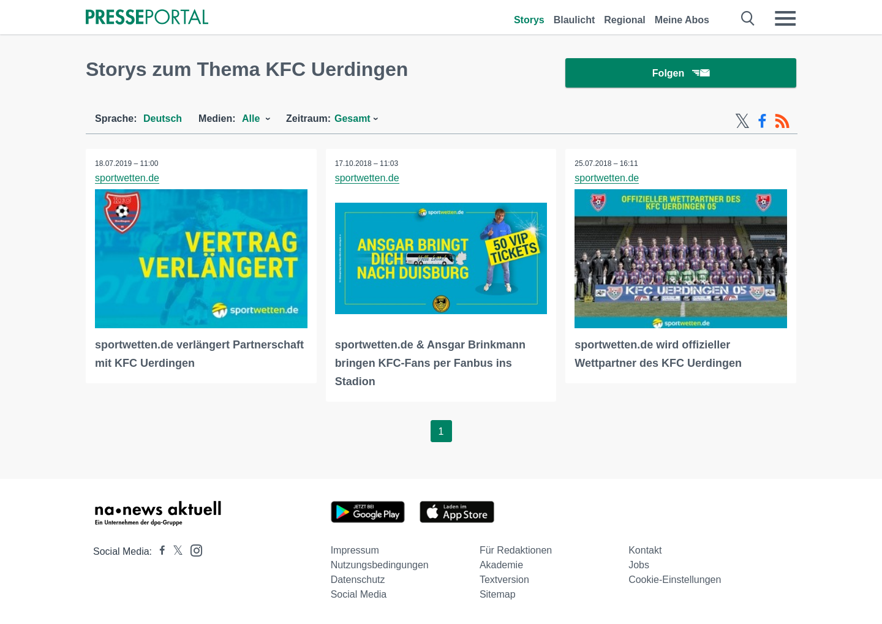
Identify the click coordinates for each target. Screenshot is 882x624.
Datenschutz (358, 579)
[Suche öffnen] (748, 18)
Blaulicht (574, 20)
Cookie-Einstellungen (674, 579)
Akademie (501, 565)
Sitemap (498, 594)
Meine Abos (682, 20)
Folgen (680, 73)
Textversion (504, 579)
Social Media (359, 594)
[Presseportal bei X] (174, 551)
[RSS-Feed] (782, 121)
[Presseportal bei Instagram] (192, 549)
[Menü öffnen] (785, 18)
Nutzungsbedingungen (380, 565)
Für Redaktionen (516, 550)
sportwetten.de (127, 178)
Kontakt (645, 550)
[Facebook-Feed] (762, 121)
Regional (625, 20)
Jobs (638, 565)
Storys (529, 20)
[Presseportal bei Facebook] (158, 551)
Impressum (355, 550)
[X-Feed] (742, 121)
